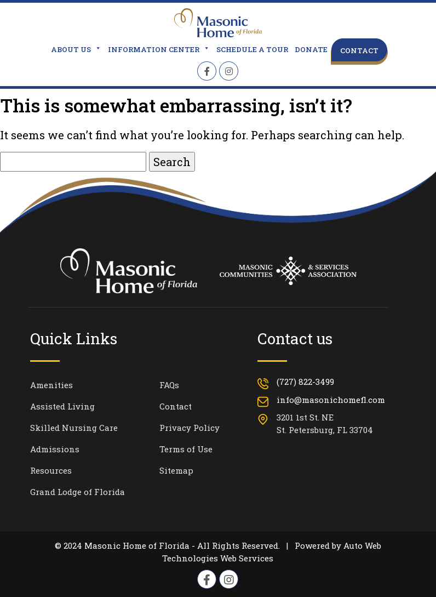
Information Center (159, 49)
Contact (359, 50)
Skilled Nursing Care (74, 427)
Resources (51, 470)
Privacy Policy (189, 427)
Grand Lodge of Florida (77, 491)
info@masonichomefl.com (331, 399)
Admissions (54, 449)
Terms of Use (186, 449)
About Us (76, 49)
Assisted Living (62, 406)
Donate (311, 49)
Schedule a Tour (252, 49)
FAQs (169, 384)
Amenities (51, 384)
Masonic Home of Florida (137, 545)
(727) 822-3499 (305, 381)
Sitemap (176, 470)
